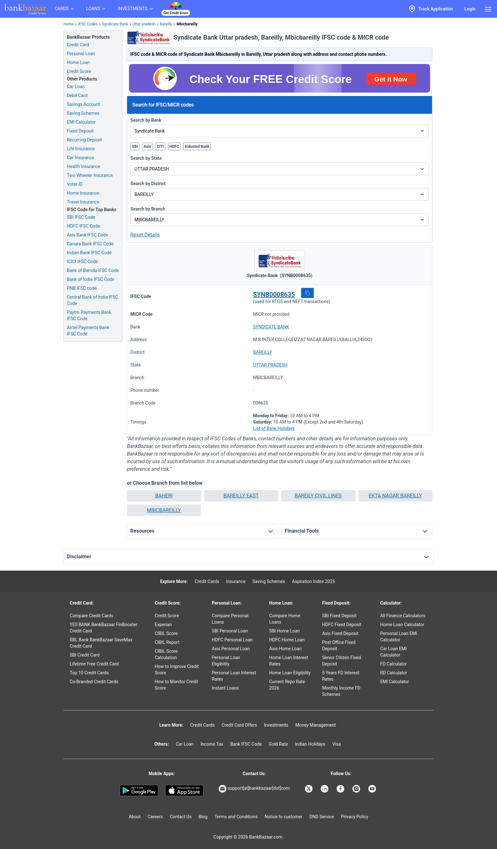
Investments (276, 725)
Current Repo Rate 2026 (287, 684)
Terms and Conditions (236, 816)
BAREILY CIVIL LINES (318, 496)
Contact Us (181, 816)
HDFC (174, 146)
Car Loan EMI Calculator (393, 652)
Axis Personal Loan (230, 648)
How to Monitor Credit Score (176, 684)
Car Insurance (80, 157)
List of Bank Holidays (274, 428)
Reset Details (145, 235)
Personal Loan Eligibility (226, 660)
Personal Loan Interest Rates (234, 676)
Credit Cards (207, 581)
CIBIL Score (166, 633)
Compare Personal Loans (230, 619)
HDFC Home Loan (287, 639)
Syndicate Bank (115, 24)
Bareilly (166, 24)
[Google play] (139, 790)
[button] (307, 293)
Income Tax (212, 744)
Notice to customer (283, 816)
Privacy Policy (354, 816)
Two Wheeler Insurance (90, 175)
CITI (160, 146)
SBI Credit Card (85, 655)
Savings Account (83, 104)
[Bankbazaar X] (309, 789)
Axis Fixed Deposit (340, 633)
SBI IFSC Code (81, 217)
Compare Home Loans (284, 619)
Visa (336, 744)
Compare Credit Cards (91, 615)
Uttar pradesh (143, 24)
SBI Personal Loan (230, 630)
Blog (202, 816)
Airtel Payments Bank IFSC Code (88, 330)
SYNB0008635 (274, 294)
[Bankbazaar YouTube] (372, 789)
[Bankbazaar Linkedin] (325, 789)
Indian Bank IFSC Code (89, 252)
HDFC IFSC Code (83, 226)
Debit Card (77, 95)
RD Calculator (393, 672)
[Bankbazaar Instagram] (356, 789)
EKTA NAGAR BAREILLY (395, 496)
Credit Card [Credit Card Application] (78, 44)
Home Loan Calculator (402, 624)
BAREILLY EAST (241, 496)
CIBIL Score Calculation (166, 654)
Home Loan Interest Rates (288, 660)
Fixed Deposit (80, 130)
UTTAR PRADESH (270, 364)
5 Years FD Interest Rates (340, 676)
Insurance (235, 581)
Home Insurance (83, 193)
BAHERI (163, 496)
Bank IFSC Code (246, 744)
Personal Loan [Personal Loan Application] (81, 53)
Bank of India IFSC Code (90, 279)
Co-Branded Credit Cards (94, 681)
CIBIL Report (167, 642)
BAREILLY (262, 352)
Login (469, 8)
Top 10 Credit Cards (89, 672)
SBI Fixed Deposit (339, 615)
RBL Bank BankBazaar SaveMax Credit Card (101, 643)
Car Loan (76, 86)
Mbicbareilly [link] (187, 24)
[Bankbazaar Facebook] (341, 789)
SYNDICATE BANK (271, 326)
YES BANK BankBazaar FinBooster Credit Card (104, 627)
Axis (147, 146)
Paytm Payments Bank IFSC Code (89, 315)
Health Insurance (83, 166)
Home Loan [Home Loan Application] (78, 62)
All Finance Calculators (402, 615)
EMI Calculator (81, 122)
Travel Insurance (83, 201)
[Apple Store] (184, 790)
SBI (135, 146)
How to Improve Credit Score (177, 669)
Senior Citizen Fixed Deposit (341, 660)
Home (68, 24)
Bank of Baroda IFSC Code (93, 270)
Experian (163, 624)
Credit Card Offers (239, 725)
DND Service (321, 816)
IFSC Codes (88, 24)
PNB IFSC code (82, 288)
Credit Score (167, 615)
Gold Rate (278, 744)
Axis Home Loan (285, 648)
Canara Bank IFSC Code (90, 243)
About (134, 816)
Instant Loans (225, 687)
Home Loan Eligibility (290, 672)
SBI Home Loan (284, 630)
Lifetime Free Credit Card (94, 663)
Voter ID (75, 184)
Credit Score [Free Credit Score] (79, 71)
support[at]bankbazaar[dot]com (254, 789)
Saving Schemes (83, 113)
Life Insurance (81, 148)
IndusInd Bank (197, 146)
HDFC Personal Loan (232, 639)
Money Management (315, 725)
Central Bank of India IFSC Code (92, 300)
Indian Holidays (310, 744)
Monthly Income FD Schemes (341, 691)
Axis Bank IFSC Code (87, 234)
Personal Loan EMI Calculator (398, 636)
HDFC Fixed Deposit (341, 624)
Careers (155, 816)
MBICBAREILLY (164, 510)
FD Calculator (393, 663)
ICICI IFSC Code (82, 261)
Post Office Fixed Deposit (338, 645)
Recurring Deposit (84, 139)
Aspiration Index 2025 (313, 581)
